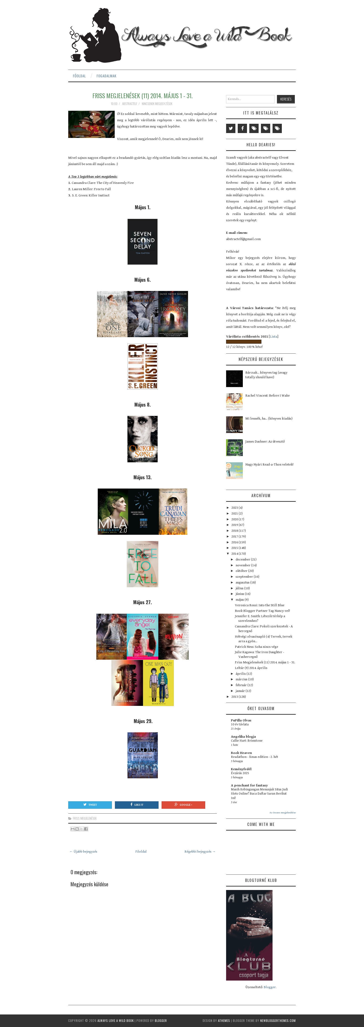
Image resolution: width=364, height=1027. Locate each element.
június (240, 594)
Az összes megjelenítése (283, 812)
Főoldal (79, 75)
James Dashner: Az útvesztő (265, 441)
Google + (183, 804)
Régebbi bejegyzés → (200, 852)
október (242, 571)
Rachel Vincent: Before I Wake (267, 396)
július (240, 588)
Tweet (90, 804)
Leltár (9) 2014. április (251, 668)
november (243, 565)
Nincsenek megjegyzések (157, 103)
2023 (235, 508)
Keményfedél (241, 769)
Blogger (270, 987)
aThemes (224, 1020)
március (242, 679)
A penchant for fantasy (249, 785)
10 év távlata (240, 724)
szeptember (245, 577)
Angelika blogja (243, 737)
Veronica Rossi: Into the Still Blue (259, 605)
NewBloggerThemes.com (278, 1020)
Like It (136, 804)
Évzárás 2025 (240, 773)
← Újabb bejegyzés (83, 852)
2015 (235, 548)
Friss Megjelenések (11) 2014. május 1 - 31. (142, 95)
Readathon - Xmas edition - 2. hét (254, 757)
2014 (235, 554)
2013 (235, 697)
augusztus (243, 582)
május (240, 600)
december (243, 559)
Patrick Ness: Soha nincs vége (256, 647)
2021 (235, 513)
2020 (235, 519)
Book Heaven (241, 753)
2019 (235, 525)
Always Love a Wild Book (116, 1020)
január (241, 691)
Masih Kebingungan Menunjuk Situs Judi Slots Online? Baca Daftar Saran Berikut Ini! (259, 794)
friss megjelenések (85, 818)
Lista (273, 337)
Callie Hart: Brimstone (247, 741)
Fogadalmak (106, 75)
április (241, 674)
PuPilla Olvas (241, 720)
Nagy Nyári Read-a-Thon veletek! (269, 464)
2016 (235, 542)
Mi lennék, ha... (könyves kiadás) (268, 419)
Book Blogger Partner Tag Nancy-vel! (262, 611)
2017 (235, 536)
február (241, 685)
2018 (235, 531)
